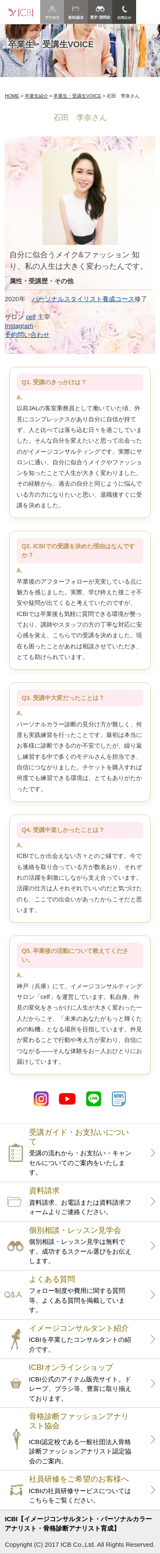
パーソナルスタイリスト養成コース (83, 298)
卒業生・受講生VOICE (77, 95)
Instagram (19, 325)
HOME (12, 95)
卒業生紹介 (36, 95)
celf (30, 316)
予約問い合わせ (27, 334)
